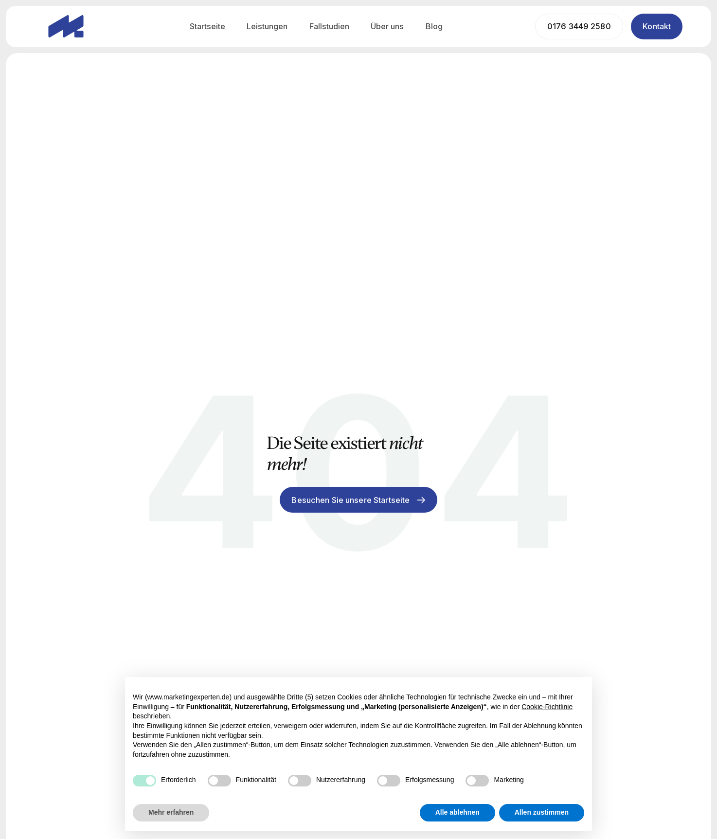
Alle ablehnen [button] (457, 812)
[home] (66, 26)
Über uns (387, 26)
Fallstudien (329, 26)
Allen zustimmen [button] (542, 812)
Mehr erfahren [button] (171, 812)
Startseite (207, 26)
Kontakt (657, 26)
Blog (434, 26)
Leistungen (267, 26)
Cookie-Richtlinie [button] (547, 707)
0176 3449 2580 (579, 26)
